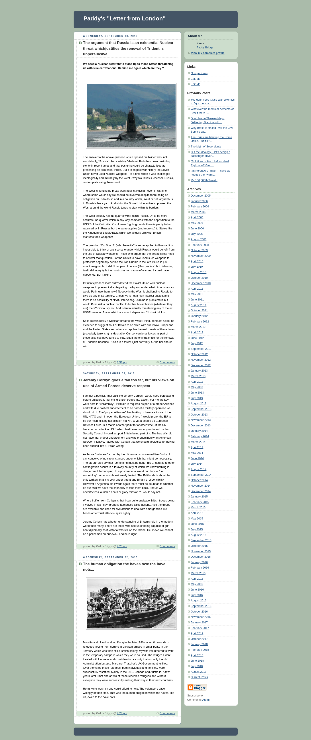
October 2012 (199, 354)
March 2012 (198, 326)
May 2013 (197, 387)
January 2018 (199, 644)
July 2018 (197, 666)
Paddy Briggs (205, 47)
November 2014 (201, 485)
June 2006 (197, 228)
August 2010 (199, 272)
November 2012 (201, 359)
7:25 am (122, 546)
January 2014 (199, 430)
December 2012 (201, 365)
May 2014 (197, 452)
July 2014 (197, 463)
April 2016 (197, 578)
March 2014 (198, 442)
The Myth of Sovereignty (206, 146)
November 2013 (201, 420)
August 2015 (199, 535)
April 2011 (197, 288)
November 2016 (201, 617)
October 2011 (199, 310)
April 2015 (197, 513)
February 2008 (200, 245)
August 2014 (199, 469)
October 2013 (199, 414)
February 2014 (200, 436)
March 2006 (198, 212)
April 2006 (197, 217)
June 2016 (197, 589)
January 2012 (199, 316)
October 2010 (199, 277)
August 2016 (199, 600)
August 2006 (199, 239)
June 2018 (197, 660)
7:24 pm (122, 713)
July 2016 (197, 595)
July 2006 (197, 233)
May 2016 (197, 584)
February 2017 (200, 628)
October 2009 (199, 250)
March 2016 (198, 573)
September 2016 (201, 606)
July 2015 (197, 529)
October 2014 (199, 480)
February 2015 (200, 502)
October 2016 (199, 611)
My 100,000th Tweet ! (204, 180)
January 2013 (199, 370)
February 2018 (200, 649)
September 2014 (201, 474)
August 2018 (199, 671)
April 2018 (197, 655)
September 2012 (201, 348)
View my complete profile (208, 53)
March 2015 (198, 507)
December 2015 (201, 556)
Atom (205, 699)
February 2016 (200, 567)
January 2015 (199, 496)
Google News (199, 73)
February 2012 (200, 321)
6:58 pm (122, 362)
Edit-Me (195, 78)
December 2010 (201, 283)
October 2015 (199, 545)
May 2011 (197, 294)
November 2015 (201, 551)
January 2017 (199, 622)
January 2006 (199, 201)
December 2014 (201, 491)
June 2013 (197, 392)
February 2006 (200, 206)
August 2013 (199, 403)
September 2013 (201, 409)
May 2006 (197, 223)
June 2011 (197, 299)
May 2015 (197, 518)
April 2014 (197, 447)
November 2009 (201, 255)
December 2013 (201, 425)
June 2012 (197, 338)
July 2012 (197, 343)
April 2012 (197, 332)
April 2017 (197, 633)
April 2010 (197, 261)
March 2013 (198, 376)
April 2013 (197, 381)
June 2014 (197, 458)
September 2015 (201, 540)
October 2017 (199, 639)
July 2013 (197, 398)
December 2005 (201, 195)
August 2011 (199, 305)
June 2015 (197, 523)
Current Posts (199, 677)
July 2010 (197, 266)
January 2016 (199, 562)
